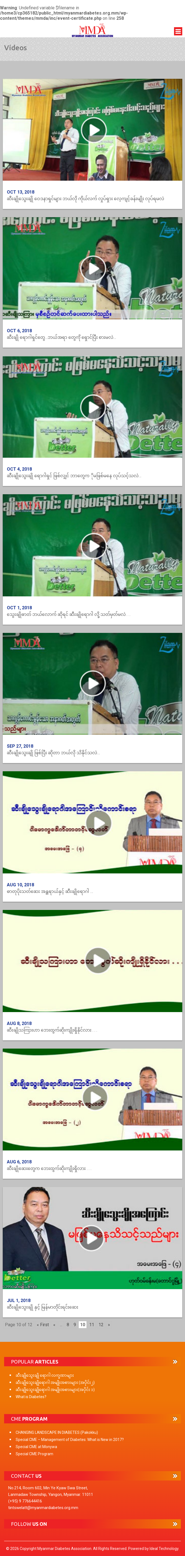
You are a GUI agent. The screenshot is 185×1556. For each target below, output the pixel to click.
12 (101, 1324)
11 (91, 1324)
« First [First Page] (43, 1324)
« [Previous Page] (54, 1324)
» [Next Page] (109, 1324)
